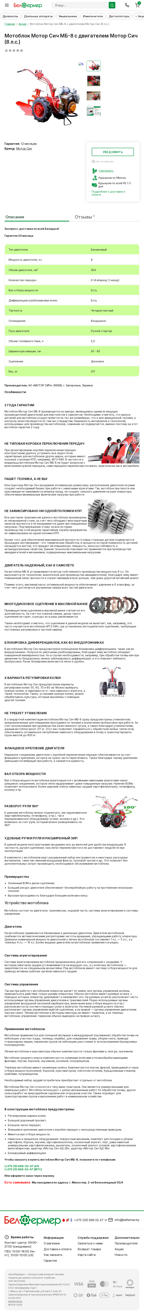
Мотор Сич (24, 149)
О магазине (52, 1243)
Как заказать (53, 1255)
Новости (121, 1255)
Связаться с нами (90, 1243)
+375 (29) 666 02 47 (89, 1220)
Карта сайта (87, 1255)
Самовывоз (106, 171)
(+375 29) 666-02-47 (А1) (21, 1166)
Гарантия (50, 1260)
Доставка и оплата (57, 1249)
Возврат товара (89, 1249)
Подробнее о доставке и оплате (108, 193)
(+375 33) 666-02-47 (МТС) (23, 1169)
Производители (126, 1243)
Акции (119, 1249)
